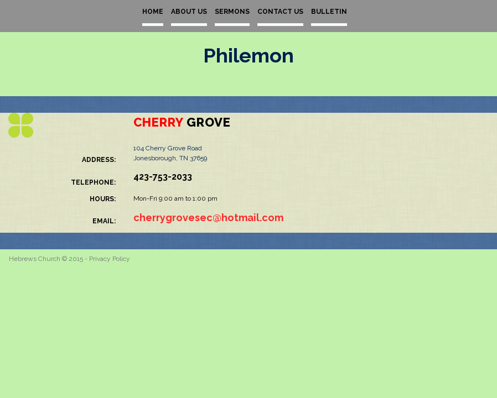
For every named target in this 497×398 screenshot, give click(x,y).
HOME (152, 11)
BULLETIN (329, 11)
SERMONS (232, 11)
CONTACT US (280, 11)
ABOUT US (189, 11)
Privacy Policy (109, 259)
